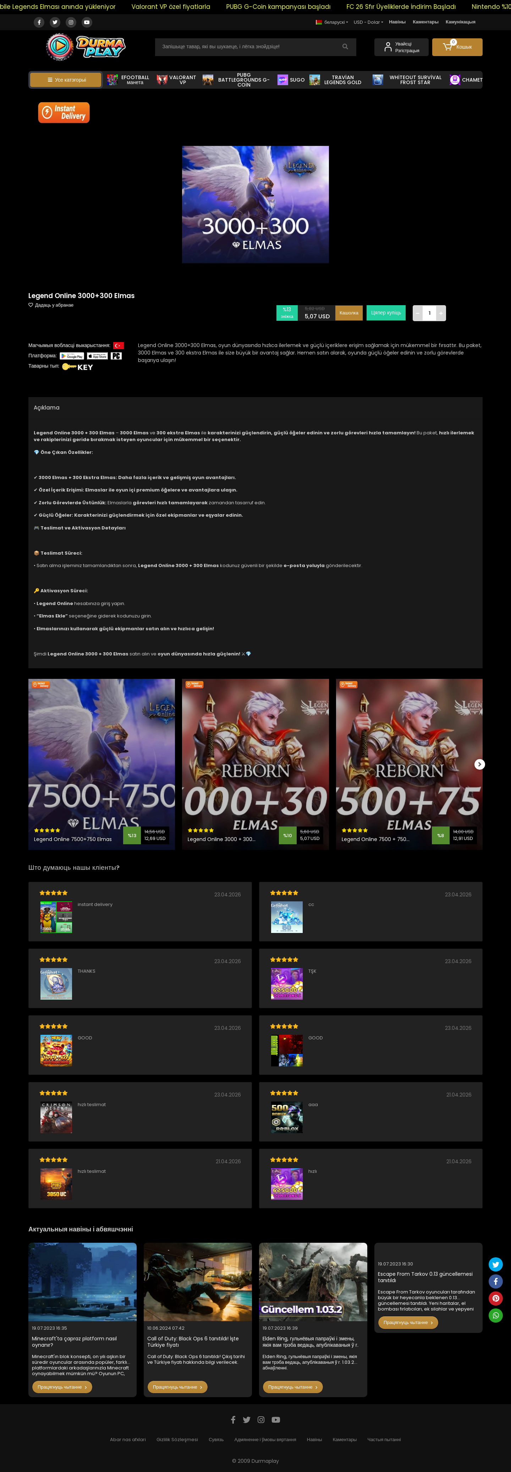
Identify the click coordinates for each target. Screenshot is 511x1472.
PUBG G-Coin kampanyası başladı (291, 6)
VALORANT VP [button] (176, 80)
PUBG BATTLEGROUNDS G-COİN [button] (236, 79)
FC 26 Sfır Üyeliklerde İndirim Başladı (413, 6)
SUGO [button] (291, 80)
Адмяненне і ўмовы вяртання (265, 1439)
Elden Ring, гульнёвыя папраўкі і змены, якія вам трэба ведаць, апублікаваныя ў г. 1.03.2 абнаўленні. (310, 1342)
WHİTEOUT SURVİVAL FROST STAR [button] (407, 80)
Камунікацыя (461, 21)
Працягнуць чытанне (62, 1387)
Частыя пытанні (384, 1439)
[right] (482, 764)
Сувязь (216, 1439)
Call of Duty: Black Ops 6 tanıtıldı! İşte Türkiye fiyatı (193, 1342)
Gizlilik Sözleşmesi (177, 1439)
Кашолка (349, 312)
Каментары (426, 21)
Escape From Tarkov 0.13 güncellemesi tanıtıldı (425, 1277)
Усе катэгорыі (67, 79)
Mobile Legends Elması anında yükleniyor (66, 6)
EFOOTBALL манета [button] (128, 80)
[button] (457, 47)
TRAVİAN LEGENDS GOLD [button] (335, 80)
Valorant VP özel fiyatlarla (183, 6)
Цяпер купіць (386, 312)
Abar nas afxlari (128, 1439)
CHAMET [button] (466, 80)
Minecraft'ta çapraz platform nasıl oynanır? (74, 1342)
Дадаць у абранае (50, 305)
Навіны (397, 21)
